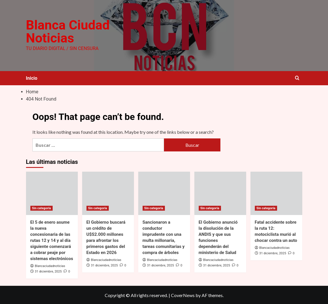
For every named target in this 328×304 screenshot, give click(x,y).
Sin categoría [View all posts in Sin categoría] (41, 208)
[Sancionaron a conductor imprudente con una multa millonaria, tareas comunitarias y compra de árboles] (164, 192)
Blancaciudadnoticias (50, 265)
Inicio (31, 77)
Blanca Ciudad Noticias (67, 31)
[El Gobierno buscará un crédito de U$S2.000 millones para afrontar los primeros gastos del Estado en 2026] (108, 192)
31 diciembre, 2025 (48, 271)
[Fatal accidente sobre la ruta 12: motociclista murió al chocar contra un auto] (276, 192)
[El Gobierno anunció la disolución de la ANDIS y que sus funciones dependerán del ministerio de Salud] (220, 192)
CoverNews (183, 294)
